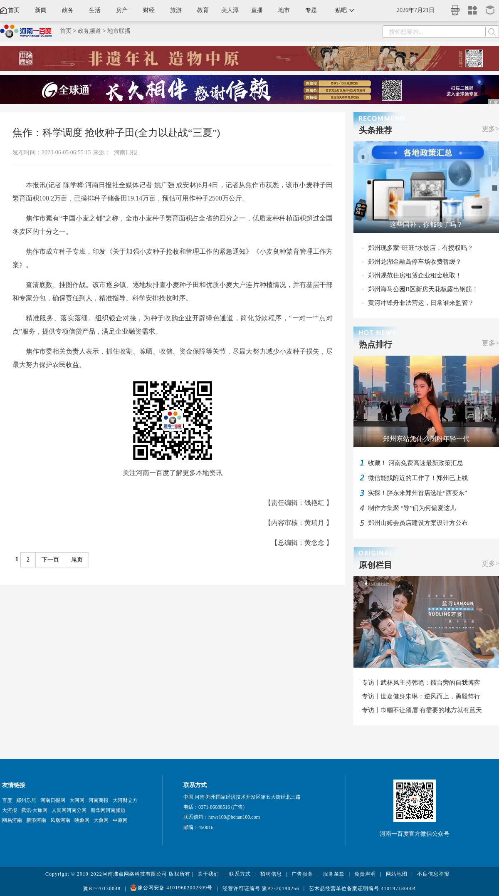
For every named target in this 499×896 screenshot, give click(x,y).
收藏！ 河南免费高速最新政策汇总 (415, 463)
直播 (257, 10)
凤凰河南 (60, 820)
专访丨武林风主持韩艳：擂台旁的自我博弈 (421, 682)
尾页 (77, 560)
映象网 (81, 820)
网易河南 (12, 820)
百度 (7, 800)
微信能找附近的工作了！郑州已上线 (418, 478)
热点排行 (375, 344)
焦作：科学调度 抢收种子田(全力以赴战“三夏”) (116, 132)
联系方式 (240, 874)
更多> (490, 128)
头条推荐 (375, 130)
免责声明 (365, 874)
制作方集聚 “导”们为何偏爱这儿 (412, 508)
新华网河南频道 (108, 810)
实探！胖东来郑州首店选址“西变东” (417, 493)
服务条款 (334, 874)
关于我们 (208, 874)
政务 (68, 10)
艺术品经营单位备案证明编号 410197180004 (362, 888)
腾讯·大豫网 (34, 810)
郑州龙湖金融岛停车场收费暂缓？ (415, 261)
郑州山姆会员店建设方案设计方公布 (418, 523)
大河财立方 (125, 800)
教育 (203, 10)
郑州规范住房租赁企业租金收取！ (415, 275)
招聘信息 (271, 874)
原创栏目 (375, 564)
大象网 (101, 820)
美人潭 (230, 10)
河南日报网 (52, 800)
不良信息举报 (433, 874)
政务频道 (89, 31)
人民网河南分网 (69, 810)
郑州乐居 (26, 800)
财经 (149, 10)
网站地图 (397, 874)
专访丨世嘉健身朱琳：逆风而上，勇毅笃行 (421, 696)
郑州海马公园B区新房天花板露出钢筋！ (423, 289)
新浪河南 (36, 820)
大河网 (76, 800)
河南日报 (125, 152)
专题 (311, 10)
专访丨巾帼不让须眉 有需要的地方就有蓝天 (422, 710)
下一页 (50, 560)
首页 (14, 10)
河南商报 (99, 800)
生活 (95, 10)
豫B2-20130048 (102, 888)
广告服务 (302, 874)
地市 (284, 10)
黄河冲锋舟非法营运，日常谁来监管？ (421, 302)
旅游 (176, 10)
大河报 (9, 810)
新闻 (41, 10)
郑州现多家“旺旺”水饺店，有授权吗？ (420, 248)
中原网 (120, 820)
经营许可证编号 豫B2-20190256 (260, 888)
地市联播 (119, 31)
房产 (122, 10)
